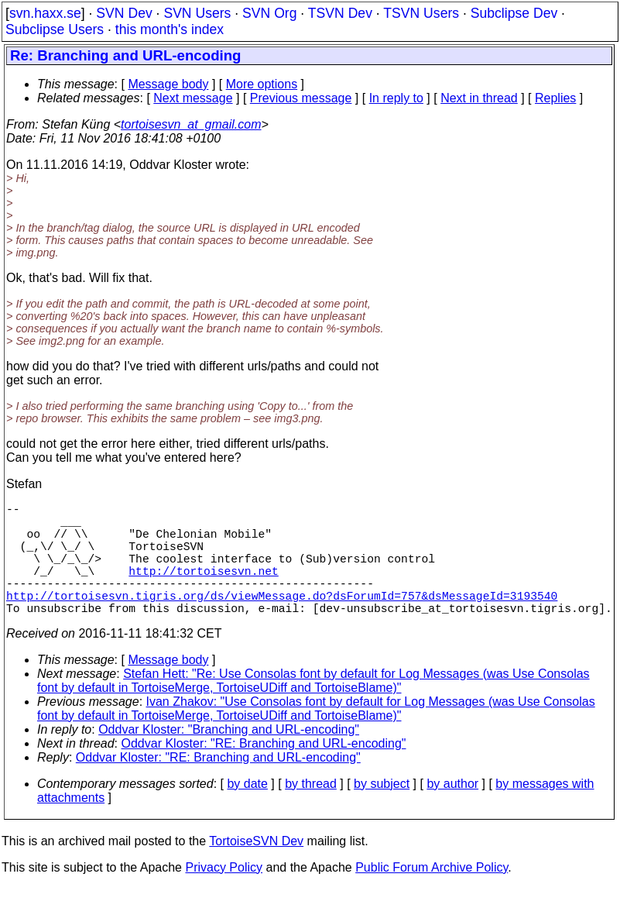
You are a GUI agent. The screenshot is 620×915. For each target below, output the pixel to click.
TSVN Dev (340, 13)
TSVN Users (421, 13)
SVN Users (197, 13)
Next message (192, 98)
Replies (555, 98)
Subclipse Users (54, 29)
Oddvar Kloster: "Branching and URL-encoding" (228, 757)
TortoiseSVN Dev (256, 868)
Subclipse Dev (514, 13)
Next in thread (479, 98)
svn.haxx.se (45, 13)
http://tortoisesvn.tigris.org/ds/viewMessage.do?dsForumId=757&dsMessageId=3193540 (281, 620)
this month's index (169, 29)
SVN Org (269, 13)
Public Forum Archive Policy (431, 895)
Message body (168, 84)
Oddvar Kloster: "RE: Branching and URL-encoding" (264, 771)
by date (247, 811)
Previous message (301, 98)
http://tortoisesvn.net (203, 589)
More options (262, 84)
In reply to (396, 98)
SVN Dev (124, 13)
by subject (381, 811)
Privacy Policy (223, 895)
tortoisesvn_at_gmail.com (191, 124)
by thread (311, 811)
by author (452, 811)
